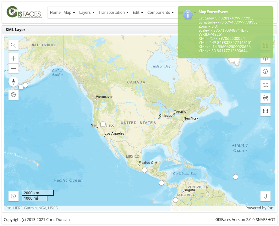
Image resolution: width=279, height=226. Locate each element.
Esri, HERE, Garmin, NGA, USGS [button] (31, 208)
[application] (139, 123)
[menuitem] (55, 12)
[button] (13, 45)
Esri (270, 208)
